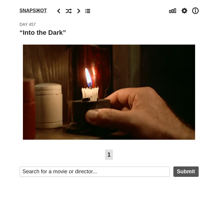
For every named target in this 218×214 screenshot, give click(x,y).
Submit (186, 171)
